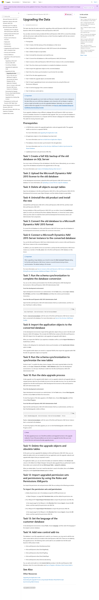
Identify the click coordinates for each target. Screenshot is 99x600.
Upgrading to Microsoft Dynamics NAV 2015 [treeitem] (11, 61)
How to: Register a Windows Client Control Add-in (59, 565)
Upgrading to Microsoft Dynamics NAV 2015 (37, 14)
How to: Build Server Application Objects (51, 139)
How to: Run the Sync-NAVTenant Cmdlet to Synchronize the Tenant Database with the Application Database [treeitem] (12, 79)
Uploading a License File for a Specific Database (55, 182)
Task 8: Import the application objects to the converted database (87, 51)
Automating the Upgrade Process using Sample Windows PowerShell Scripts (43, 579)
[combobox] (10, 16)
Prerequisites (84, 17)
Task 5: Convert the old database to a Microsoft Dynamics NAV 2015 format (88, 36)
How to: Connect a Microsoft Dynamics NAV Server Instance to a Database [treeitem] (13, 87)
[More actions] (74, 14)
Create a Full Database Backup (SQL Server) (48, 169)
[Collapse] (18, 13)
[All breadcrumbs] (24, 14)
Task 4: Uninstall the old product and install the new (88, 31)
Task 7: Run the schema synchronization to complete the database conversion (88, 47)
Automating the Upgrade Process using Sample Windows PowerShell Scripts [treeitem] (13, 93)
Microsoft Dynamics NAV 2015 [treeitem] (10, 19)
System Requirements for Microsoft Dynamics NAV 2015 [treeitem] (11, 106)
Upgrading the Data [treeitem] (11, 73)
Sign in (95, 2)
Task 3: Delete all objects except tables (88, 28)
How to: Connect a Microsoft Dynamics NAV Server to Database (54, 269)
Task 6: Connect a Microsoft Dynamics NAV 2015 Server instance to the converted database (87, 41)
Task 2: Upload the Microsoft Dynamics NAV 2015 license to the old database (88, 24)
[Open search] (91, 2)
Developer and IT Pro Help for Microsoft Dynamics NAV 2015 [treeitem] (11, 30)
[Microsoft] (3, 2)
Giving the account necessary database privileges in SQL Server (40, 271)
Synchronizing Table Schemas (31, 582)
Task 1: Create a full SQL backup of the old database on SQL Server (89, 19)
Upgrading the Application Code (48, 132)
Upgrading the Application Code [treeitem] (12, 68)
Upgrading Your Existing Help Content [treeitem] (12, 98)
